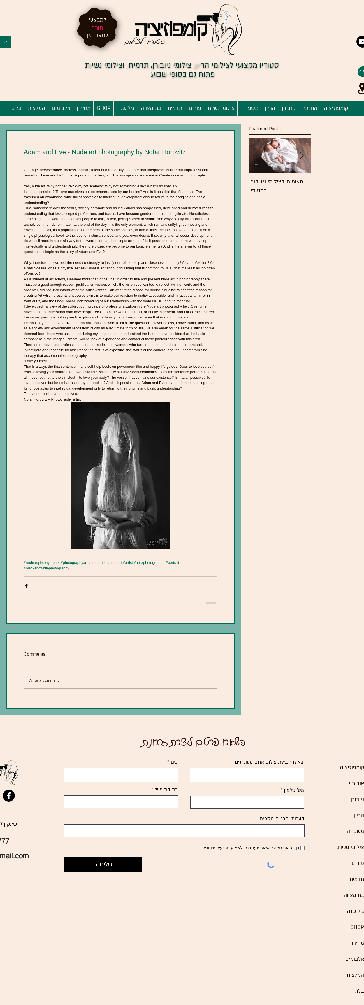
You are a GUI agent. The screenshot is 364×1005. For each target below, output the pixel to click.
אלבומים (354, 959)
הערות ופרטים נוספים (281, 819)
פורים (357, 863)
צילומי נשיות (350, 847)
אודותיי (356, 783)
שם (173, 762)
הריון (359, 815)
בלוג (359, 991)
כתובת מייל (165, 790)
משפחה (355, 831)
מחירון (357, 943)
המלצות (355, 975)
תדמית (356, 879)
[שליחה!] (103, 864)
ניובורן (357, 799)
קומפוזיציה (352, 767)
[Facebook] (9, 796)
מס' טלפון (294, 790)
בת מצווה (354, 895)
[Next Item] (301, 155)
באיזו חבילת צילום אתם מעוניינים (269, 762)
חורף (97, 28)
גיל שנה (355, 911)
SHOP (357, 927)
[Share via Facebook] (26, 585)
